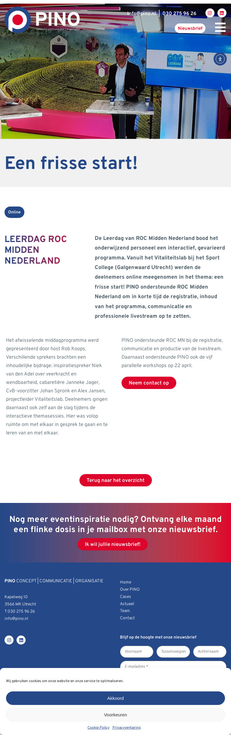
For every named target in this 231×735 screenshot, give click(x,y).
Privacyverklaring (126, 727)
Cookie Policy (98, 727)
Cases (125, 596)
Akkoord (115, 698)
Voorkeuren (115, 714)
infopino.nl (141, 14)
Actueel (127, 604)
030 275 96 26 (179, 14)
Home (125, 582)
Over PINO (130, 589)
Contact (127, 618)
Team (125, 611)
